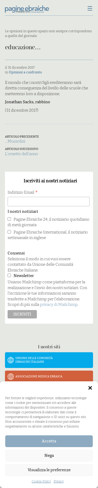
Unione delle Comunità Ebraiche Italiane (34, 360)
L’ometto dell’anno (21, 153)
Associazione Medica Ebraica (38, 376)
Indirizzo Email (23, 192)
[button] (90, 388)
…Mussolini (15, 141)
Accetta (49, 441)
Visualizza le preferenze (49, 470)
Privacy (59, 481)
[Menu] (90, 9)
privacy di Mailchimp (59, 304)
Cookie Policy (41, 481)
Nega (49, 455)
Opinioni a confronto (25, 72)
